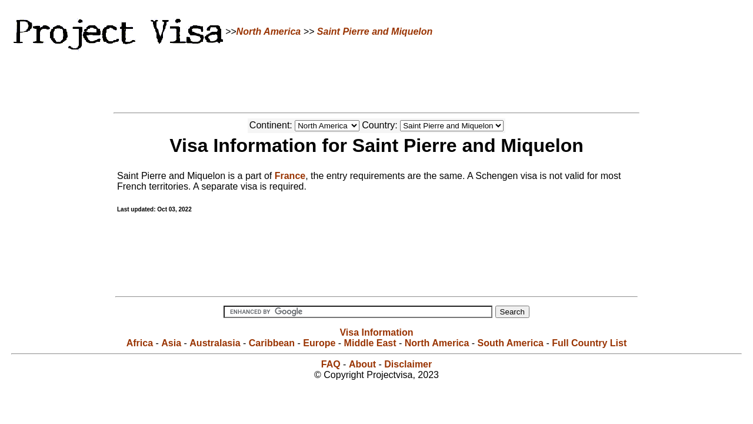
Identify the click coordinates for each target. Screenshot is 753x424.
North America (268, 31)
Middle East (370, 343)
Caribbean (272, 343)
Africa (139, 343)
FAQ (331, 364)
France (290, 176)
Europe (319, 343)
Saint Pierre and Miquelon (374, 31)
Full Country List (589, 343)
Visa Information (376, 332)
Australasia (214, 343)
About (362, 364)
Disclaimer (408, 364)
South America (511, 343)
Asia (171, 343)
